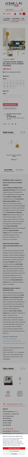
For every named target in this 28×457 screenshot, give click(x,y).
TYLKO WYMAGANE (14, 451)
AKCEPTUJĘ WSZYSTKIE (14, 448)
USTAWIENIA (14, 453)
